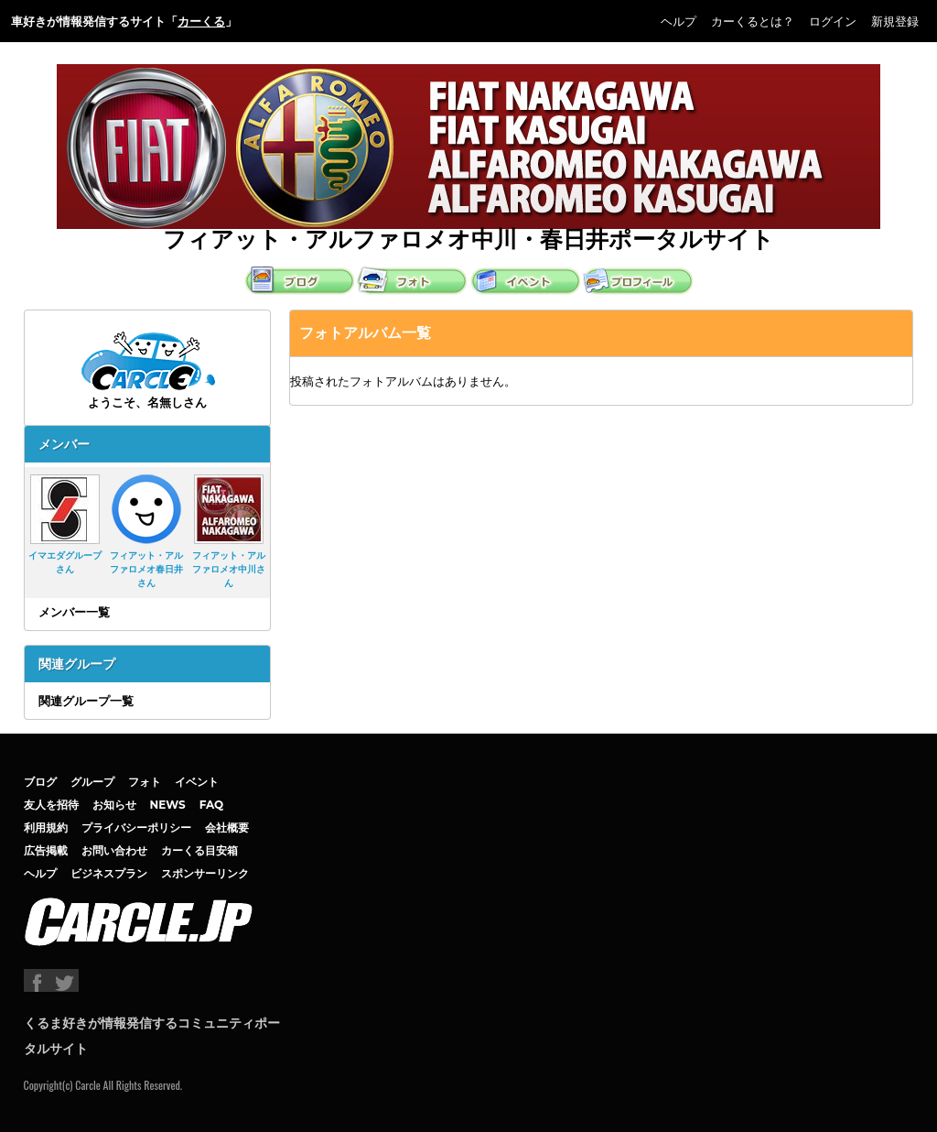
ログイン (832, 21)
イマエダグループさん (65, 524)
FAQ (211, 804)
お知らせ (114, 804)
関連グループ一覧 (86, 700)
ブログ (40, 782)
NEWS (168, 804)
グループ (92, 782)
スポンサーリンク (205, 873)
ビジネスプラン (108, 873)
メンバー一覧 (74, 611)
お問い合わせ (114, 850)
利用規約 (46, 827)
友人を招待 (51, 804)
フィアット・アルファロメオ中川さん (228, 531)
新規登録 (895, 21)
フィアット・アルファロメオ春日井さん (146, 531)
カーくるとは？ (752, 21)
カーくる (201, 21)
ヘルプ (678, 21)
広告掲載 (46, 850)
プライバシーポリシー (136, 827)
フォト (144, 782)
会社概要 (227, 827)
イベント (197, 782)
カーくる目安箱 (199, 850)
